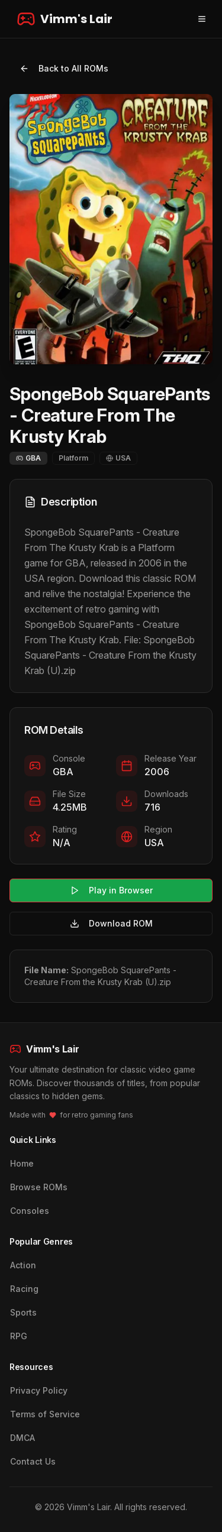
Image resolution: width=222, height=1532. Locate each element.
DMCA (22, 1438)
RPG (18, 1336)
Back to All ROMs (64, 68)
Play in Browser (111, 890)
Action (23, 1265)
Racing (24, 1289)
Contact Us (33, 1461)
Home (22, 1163)
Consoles (29, 1211)
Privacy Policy (38, 1390)
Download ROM (111, 923)
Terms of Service (45, 1414)
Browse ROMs (38, 1187)
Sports (23, 1312)
